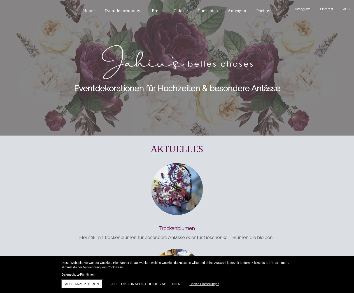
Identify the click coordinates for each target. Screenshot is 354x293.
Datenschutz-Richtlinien (78, 274)
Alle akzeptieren (82, 284)
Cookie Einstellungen (204, 284)
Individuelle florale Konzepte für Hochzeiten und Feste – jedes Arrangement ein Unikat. (176, 244)
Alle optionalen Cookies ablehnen (146, 284)
